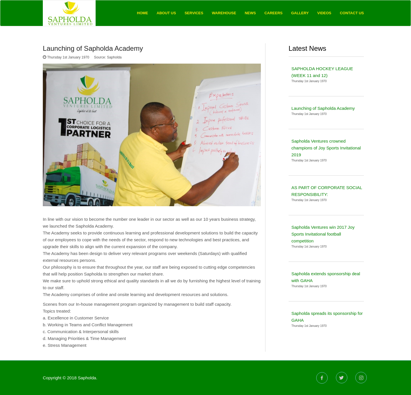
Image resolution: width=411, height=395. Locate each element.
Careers (273, 13)
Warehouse (224, 13)
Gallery (300, 13)
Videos (324, 13)
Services (194, 13)
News (250, 13)
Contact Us (352, 13)
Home (142, 13)
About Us (166, 13)
